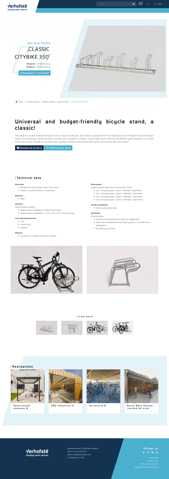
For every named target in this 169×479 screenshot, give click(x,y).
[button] (140, 3)
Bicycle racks (63, 101)
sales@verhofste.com (82, 454)
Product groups (33, 101)
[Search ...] (113, 4)
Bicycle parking (48, 101)
